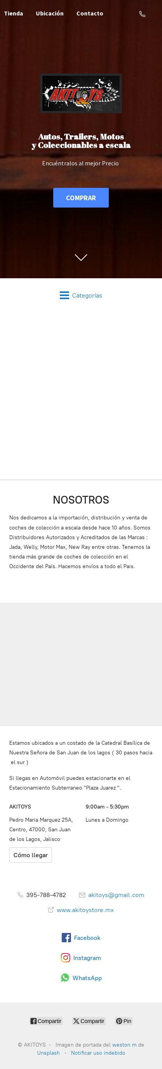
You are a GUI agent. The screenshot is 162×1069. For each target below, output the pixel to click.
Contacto (89, 13)
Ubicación (50, 13)
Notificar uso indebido (98, 1053)
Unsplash (49, 1053)
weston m (124, 1045)
